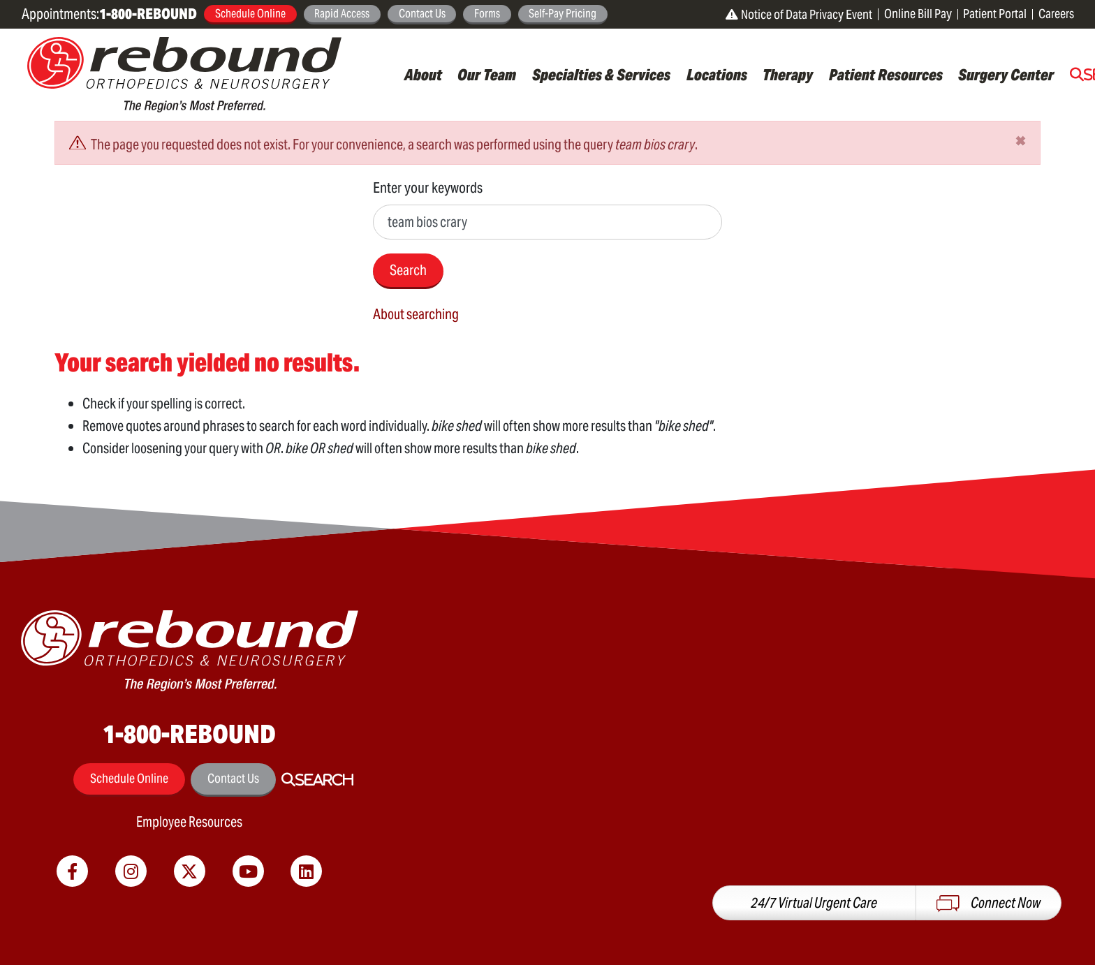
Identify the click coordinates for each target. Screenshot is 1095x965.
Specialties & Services (601, 74)
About (423, 74)
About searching (416, 314)
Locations (716, 74)
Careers (1056, 14)
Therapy (788, 74)
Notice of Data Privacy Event (799, 14)
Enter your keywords (428, 187)
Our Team (486, 74)
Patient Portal (995, 14)
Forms (487, 13)
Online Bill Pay (918, 14)
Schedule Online (250, 13)
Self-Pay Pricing (562, 13)
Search (408, 270)
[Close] (1020, 140)
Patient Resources (886, 74)
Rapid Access (341, 13)
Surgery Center (1006, 74)
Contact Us (422, 13)
